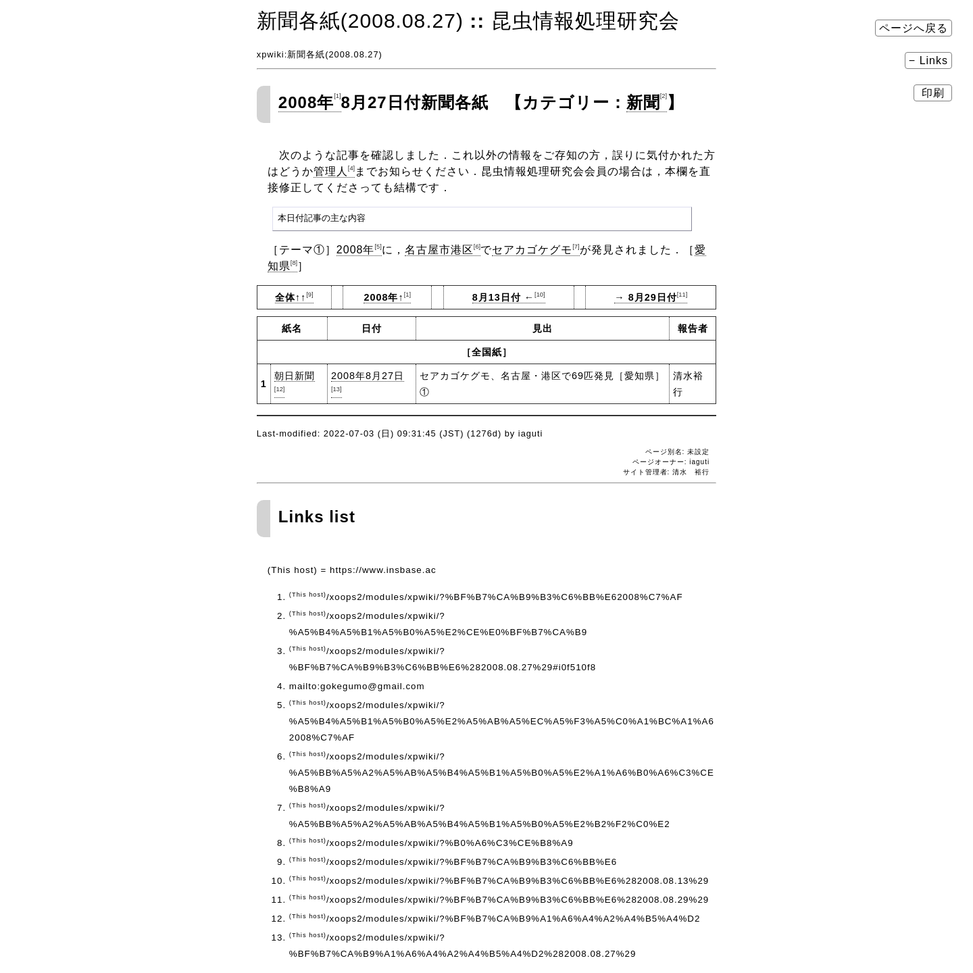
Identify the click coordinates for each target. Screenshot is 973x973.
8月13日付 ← (508, 297)
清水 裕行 (690, 472)
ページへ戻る (913, 28)
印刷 (933, 93)
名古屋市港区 (442, 249)
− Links (928, 60)
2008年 (309, 102)
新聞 (646, 102)
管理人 (334, 171)
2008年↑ (387, 297)
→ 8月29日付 (650, 297)
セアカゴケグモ (535, 249)
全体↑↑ (294, 297)
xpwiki (270, 54)
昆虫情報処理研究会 (585, 20)
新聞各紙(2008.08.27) (360, 20)
